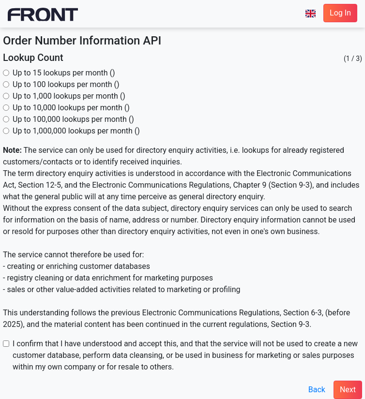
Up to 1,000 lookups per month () (69, 96)
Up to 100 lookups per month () (66, 84)
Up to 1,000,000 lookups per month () (76, 130)
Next (348, 389)
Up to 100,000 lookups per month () (73, 119)
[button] (310, 13)
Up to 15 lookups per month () (64, 72)
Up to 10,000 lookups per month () (71, 107)
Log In (340, 12)
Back (316, 389)
